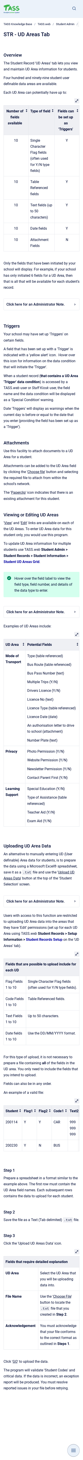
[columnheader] (16, 120)
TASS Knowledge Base (18, 24)
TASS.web (44, 24)
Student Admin (65, 24)
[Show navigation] (73, 1450)
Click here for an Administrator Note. (41, 304)
